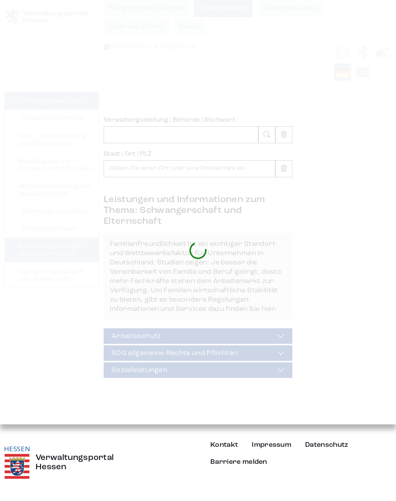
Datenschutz (326, 444)
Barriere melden (238, 461)
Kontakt (224, 444)
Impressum (271, 444)
